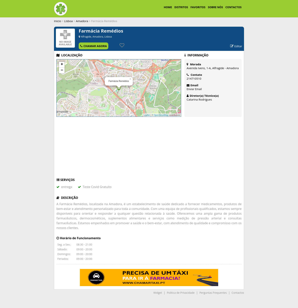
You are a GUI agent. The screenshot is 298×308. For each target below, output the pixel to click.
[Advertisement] (149, 149)
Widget (157, 292)
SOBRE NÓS (215, 7)
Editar (236, 46)
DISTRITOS (181, 7)
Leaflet (147, 115)
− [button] (62, 70)
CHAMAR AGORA (93, 46)
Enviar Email (194, 89)
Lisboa (68, 21)
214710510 (194, 78)
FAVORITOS (197, 7)
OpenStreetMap (161, 115)
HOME (168, 7)
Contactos (238, 292)
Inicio (57, 21)
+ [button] (62, 64)
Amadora (82, 21)
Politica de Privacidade (181, 292)
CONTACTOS (233, 7)
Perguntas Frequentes (213, 292)
